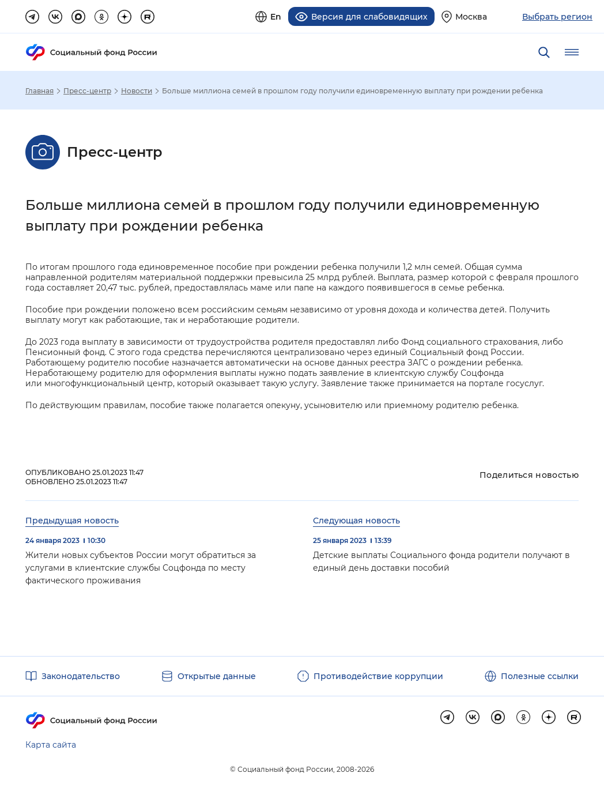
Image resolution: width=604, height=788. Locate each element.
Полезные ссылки (540, 676)
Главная (39, 91)
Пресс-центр (87, 91)
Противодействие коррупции (378, 676)
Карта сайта (50, 745)
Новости (136, 91)
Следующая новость (356, 520)
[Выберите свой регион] (464, 16)
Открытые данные (217, 676)
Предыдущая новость (72, 520)
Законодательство (80, 676)
